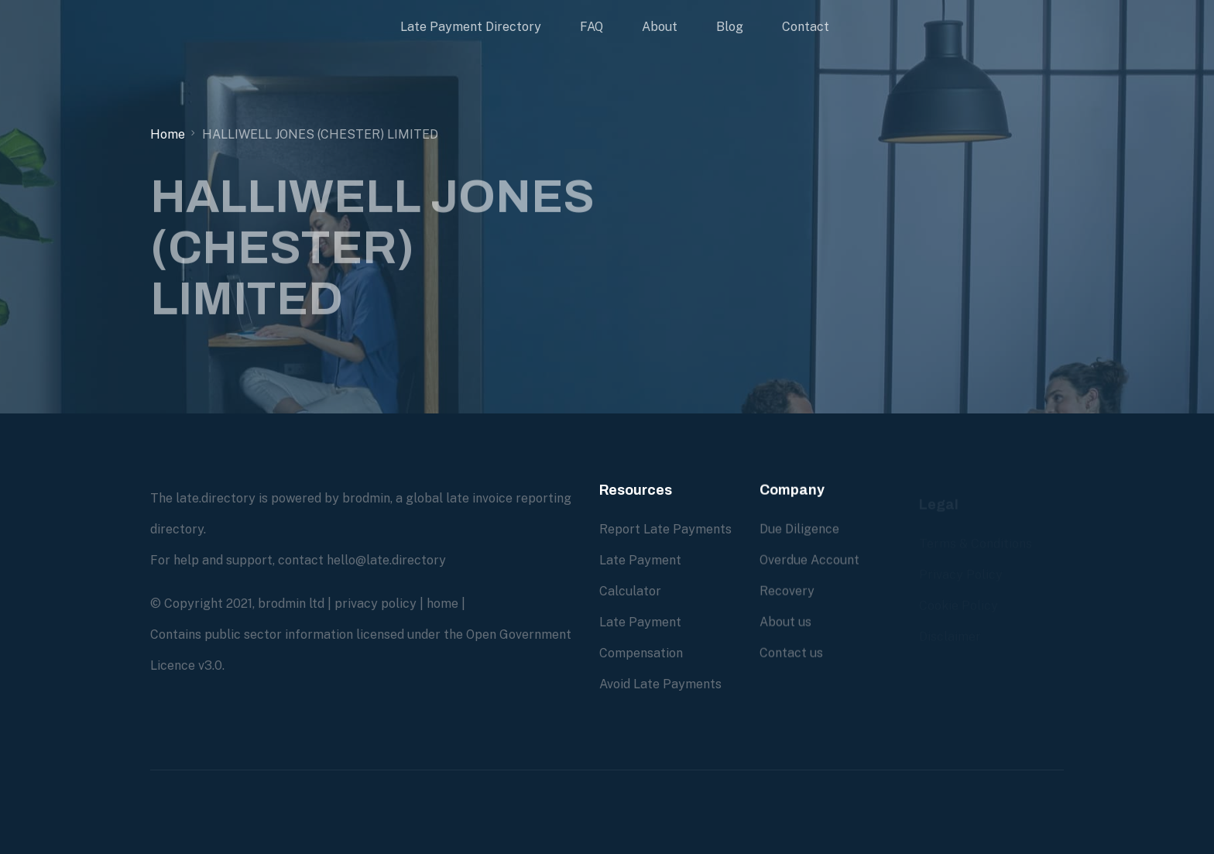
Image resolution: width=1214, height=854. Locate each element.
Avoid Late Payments (660, 684)
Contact (805, 26)
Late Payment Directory (470, 26)
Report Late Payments (665, 529)
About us (785, 622)
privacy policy (375, 603)
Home (167, 134)
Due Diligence (799, 529)
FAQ (591, 26)
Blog (729, 26)
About (659, 26)
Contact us (791, 653)
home (442, 603)
